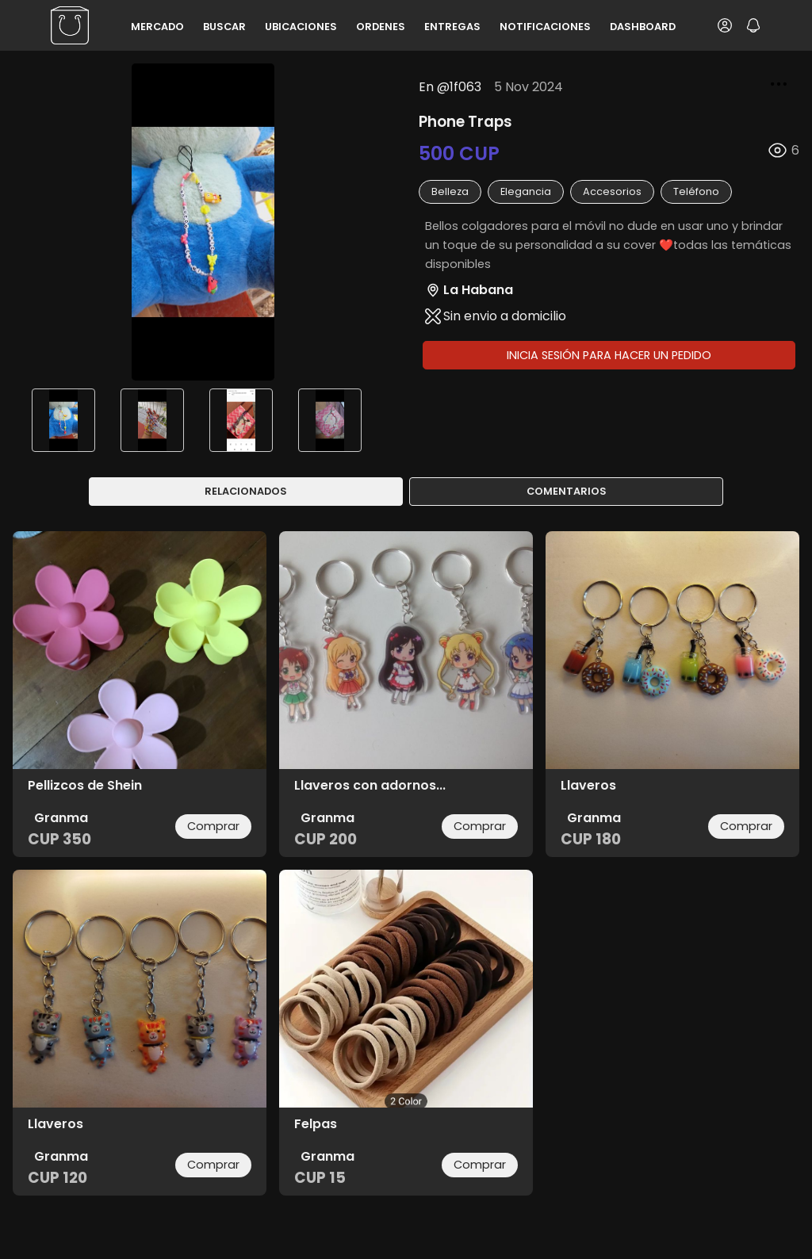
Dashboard (643, 26)
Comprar (213, 826)
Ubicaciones (301, 26)
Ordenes (380, 26)
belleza (450, 191)
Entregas (452, 26)
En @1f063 (450, 87)
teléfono (696, 191)
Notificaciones (545, 26)
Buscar (224, 26)
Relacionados (246, 491)
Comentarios (567, 491)
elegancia (525, 191)
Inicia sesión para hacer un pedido (609, 355)
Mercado (157, 26)
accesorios (612, 191)
